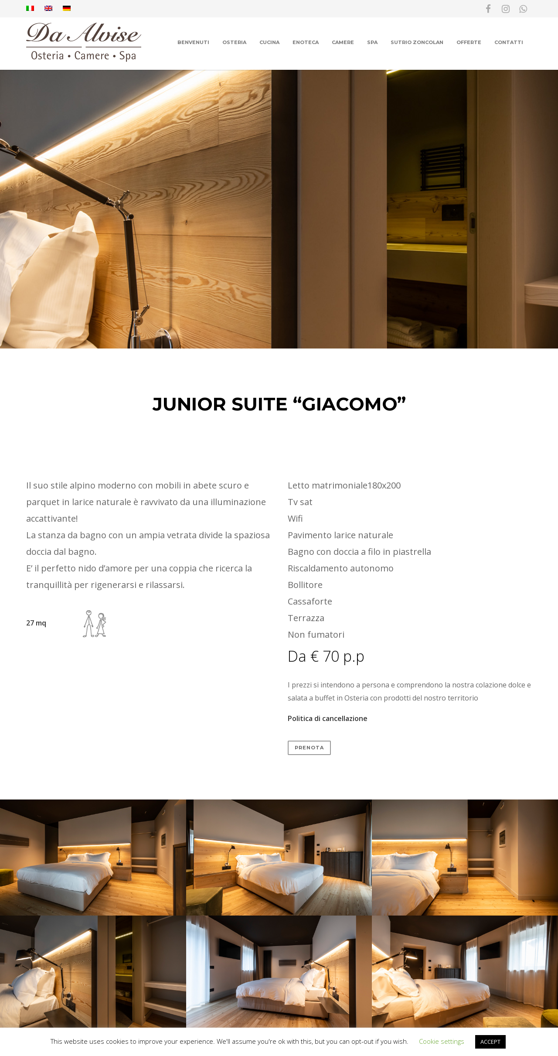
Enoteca (306, 42)
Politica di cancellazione (327, 718)
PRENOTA (309, 748)
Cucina (269, 42)
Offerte (468, 42)
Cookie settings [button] (441, 1041)
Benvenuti (193, 42)
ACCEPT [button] (490, 1042)
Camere (343, 42)
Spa (372, 42)
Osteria (234, 42)
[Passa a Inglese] (48, 9)
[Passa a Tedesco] (67, 9)
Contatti (508, 42)
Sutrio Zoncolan (417, 42)
